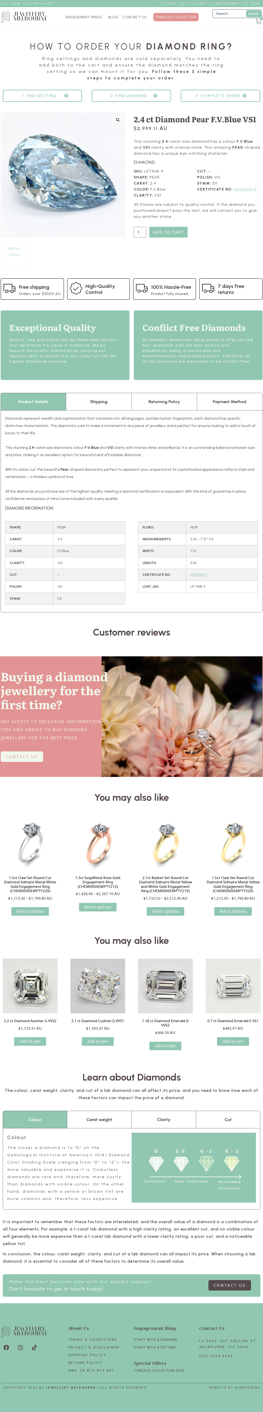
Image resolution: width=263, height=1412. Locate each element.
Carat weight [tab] (99, 1119)
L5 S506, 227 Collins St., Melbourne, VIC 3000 (210, 3)
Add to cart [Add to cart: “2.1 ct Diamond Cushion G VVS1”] (97, 1041)
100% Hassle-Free (171, 287)
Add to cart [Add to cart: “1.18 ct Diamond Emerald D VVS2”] (165, 1046)
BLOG (113, 17)
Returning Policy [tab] (164, 401)
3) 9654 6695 (41, 3)
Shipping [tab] (99, 401)
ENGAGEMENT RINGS (85, 17)
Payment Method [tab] (229, 401)
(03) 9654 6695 (216, 1356)
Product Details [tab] (33, 401)
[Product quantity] (140, 232)
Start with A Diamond (156, 1340)
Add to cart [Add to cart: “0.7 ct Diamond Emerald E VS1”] (233, 1041)
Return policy (85, 1363)
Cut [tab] (228, 1119)
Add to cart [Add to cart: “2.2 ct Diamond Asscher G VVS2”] (30, 1041)
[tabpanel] (131, 511)
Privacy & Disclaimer (94, 1347)
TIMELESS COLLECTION (175, 17)
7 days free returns (231, 289)
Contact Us (212, 1328)
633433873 (245, 189)
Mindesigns (247, 1387)
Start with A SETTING (155, 1347)
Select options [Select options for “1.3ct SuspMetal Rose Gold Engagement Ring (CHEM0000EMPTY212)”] (97, 907)
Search (253, 14)
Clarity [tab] (163, 1119)
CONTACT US (135, 17)
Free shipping (34, 287)
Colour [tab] (35, 1119)
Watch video (14, 251)
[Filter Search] (237, 13)
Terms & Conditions (93, 1340)
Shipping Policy (87, 1355)
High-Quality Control (100, 289)
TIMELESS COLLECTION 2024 (159, 1370)
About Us (78, 1328)
